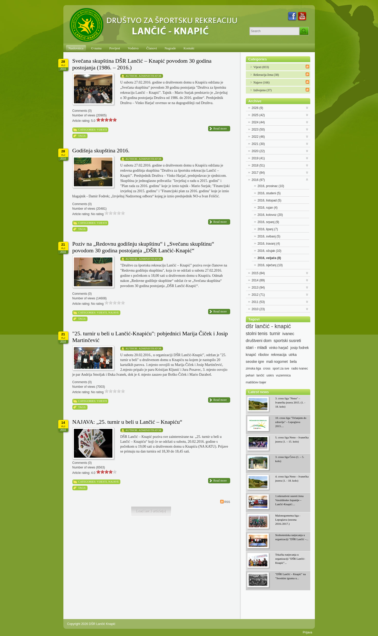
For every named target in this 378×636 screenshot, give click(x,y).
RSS (225, 501)
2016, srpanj (268, 222)
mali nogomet (277, 362)
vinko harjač (278, 348)
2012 (258, 295)
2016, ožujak (270, 251)
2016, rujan (268, 207)
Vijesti (102, 129)
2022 (258, 137)
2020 (258, 151)
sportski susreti (287, 340)
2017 (258, 172)
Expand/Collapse (307, 107)
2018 (258, 165)
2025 (258, 115)
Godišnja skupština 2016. (101, 150)
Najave (113, 312)
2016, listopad (270, 200)
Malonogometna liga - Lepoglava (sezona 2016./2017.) (288, 519)
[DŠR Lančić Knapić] (155, 25)
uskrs (270, 375)
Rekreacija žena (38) (266, 75)
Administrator (150, 75)
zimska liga (253, 368)
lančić (260, 375)
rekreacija (279, 355)
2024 (258, 122)
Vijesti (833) (261, 67)
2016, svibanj (269, 236)
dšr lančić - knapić (268, 326)
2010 (258, 309)
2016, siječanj (270, 265)
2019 (258, 158)
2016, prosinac (271, 186)
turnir (275, 333)
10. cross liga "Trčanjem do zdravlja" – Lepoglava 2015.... (290, 422)
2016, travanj (269, 243)
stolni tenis (257, 333)
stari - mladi (256, 347)
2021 (258, 144)
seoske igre (255, 362)
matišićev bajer (256, 382)
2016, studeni (269, 193)
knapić (251, 355)
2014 (258, 280)
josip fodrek (299, 348)
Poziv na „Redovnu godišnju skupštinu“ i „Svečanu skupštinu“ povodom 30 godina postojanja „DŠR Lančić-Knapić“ (143, 247)
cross (266, 368)
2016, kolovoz (270, 215)
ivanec (288, 333)
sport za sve (281, 368)
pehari (250, 375)
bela (293, 362)
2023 (258, 129)
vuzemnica (283, 375)
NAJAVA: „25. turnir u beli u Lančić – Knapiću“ (127, 422)
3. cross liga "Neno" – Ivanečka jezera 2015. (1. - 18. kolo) (290, 402)
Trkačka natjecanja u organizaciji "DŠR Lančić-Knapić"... (290, 558)
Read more (220, 128)
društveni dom (259, 340)
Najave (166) (262, 82)
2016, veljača (269, 258)
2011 (258, 302)
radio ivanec (299, 368)
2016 (258, 180)
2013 (258, 287)
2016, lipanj (268, 229)
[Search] (274, 31)
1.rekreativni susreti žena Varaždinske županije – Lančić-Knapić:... (289, 500)
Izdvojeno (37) (263, 90)
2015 (258, 273)
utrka (293, 355)
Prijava (307, 632)
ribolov (263, 355)
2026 (257, 108)
